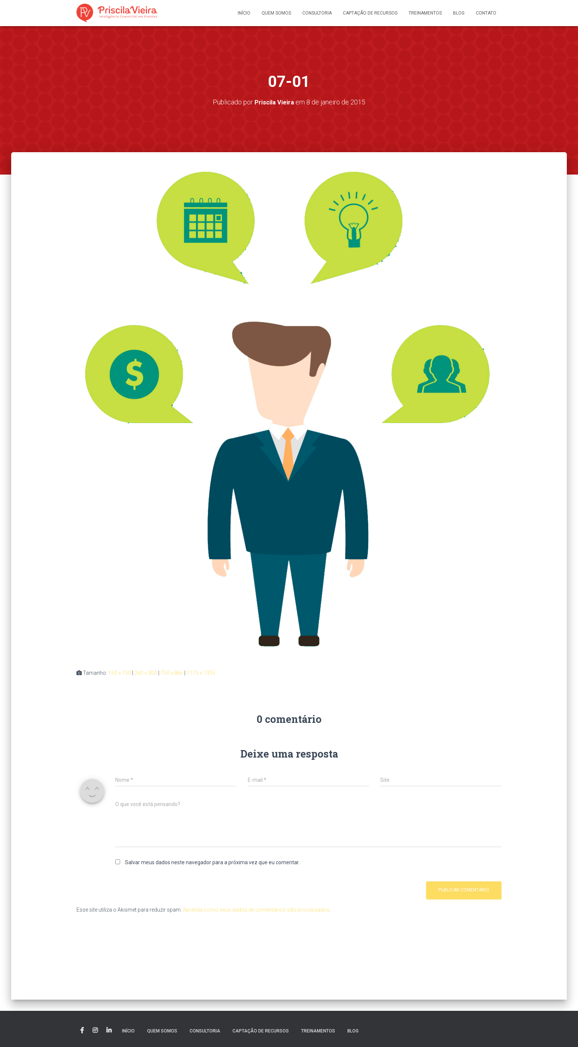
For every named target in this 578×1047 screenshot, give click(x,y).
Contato (486, 13)
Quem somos (276, 13)
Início (244, 13)
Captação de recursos (370, 13)
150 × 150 (119, 673)
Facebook (82, 1030)
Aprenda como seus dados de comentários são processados (256, 909)
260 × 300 (145, 673)
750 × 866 (171, 673)
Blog (459, 13)
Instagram (95, 1030)
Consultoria (317, 13)
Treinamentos (425, 13)
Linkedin (109, 1030)
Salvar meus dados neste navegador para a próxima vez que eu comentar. (212, 862)
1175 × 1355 (201, 673)
